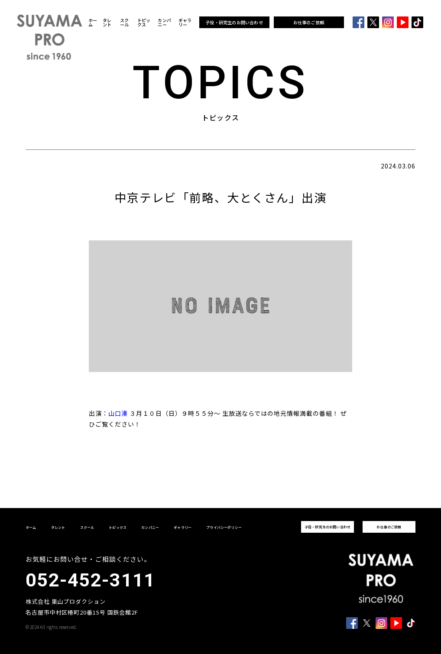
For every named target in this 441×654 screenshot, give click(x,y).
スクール (124, 22)
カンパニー (164, 22)
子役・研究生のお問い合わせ (234, 22)
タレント (107, 22)
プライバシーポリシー (224, 527)
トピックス (144, 22)
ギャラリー (185, 22)
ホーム (92, 22)
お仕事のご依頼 (308, 22)
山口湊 (118, 413)
